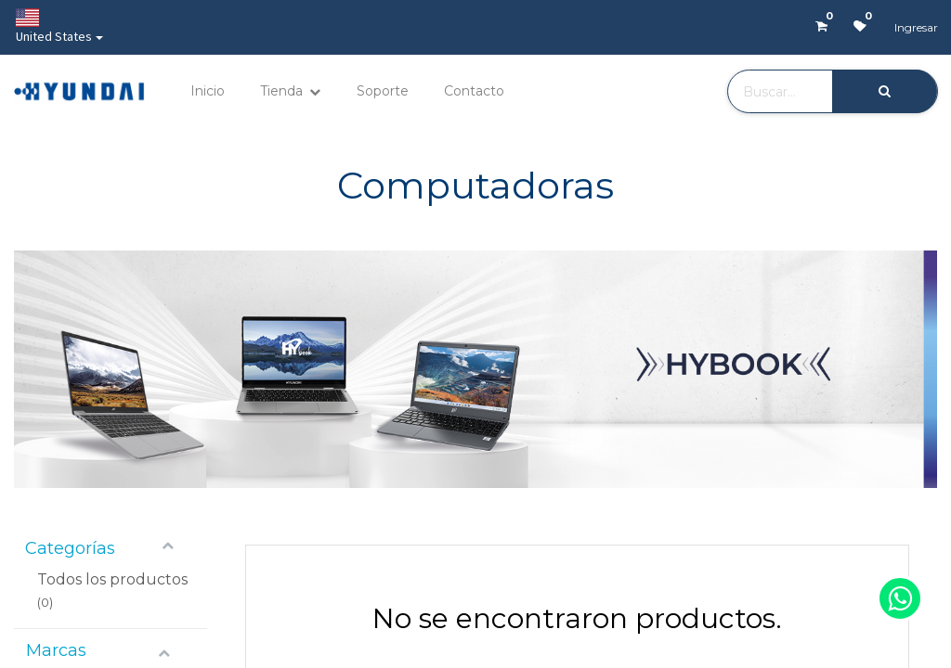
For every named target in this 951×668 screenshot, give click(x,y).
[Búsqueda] (884, 91)
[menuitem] (207, 91)
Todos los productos (112, 579)
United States (54, 26)
